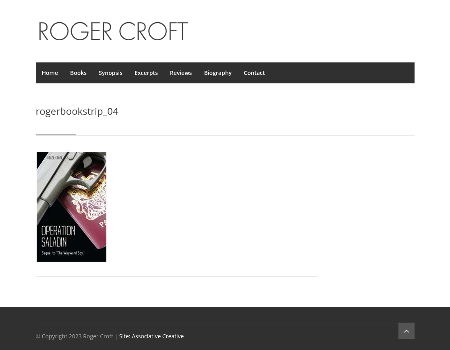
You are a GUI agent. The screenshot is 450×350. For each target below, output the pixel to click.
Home (50, 73)
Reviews (181, 73)
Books (78, 73)
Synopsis (110, 73)
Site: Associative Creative (151, 336)
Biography (218, 73)
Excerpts (146, 73)
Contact (254, 73)
